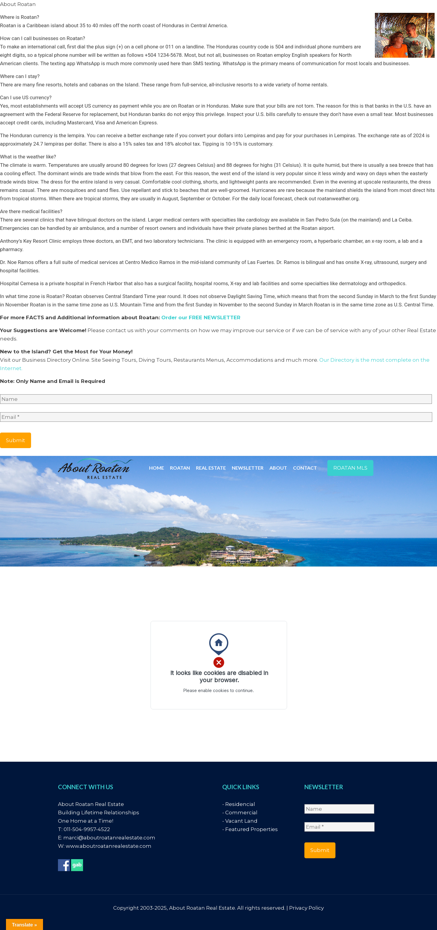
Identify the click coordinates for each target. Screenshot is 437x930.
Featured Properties (251, 829)
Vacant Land (241, 821)
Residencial (240, 804)
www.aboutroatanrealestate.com (108, 846)
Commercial (241, 813)
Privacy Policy (306, 908)
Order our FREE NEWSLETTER (200, 317)
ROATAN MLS (350, 468)
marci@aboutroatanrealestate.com (109, 838)
